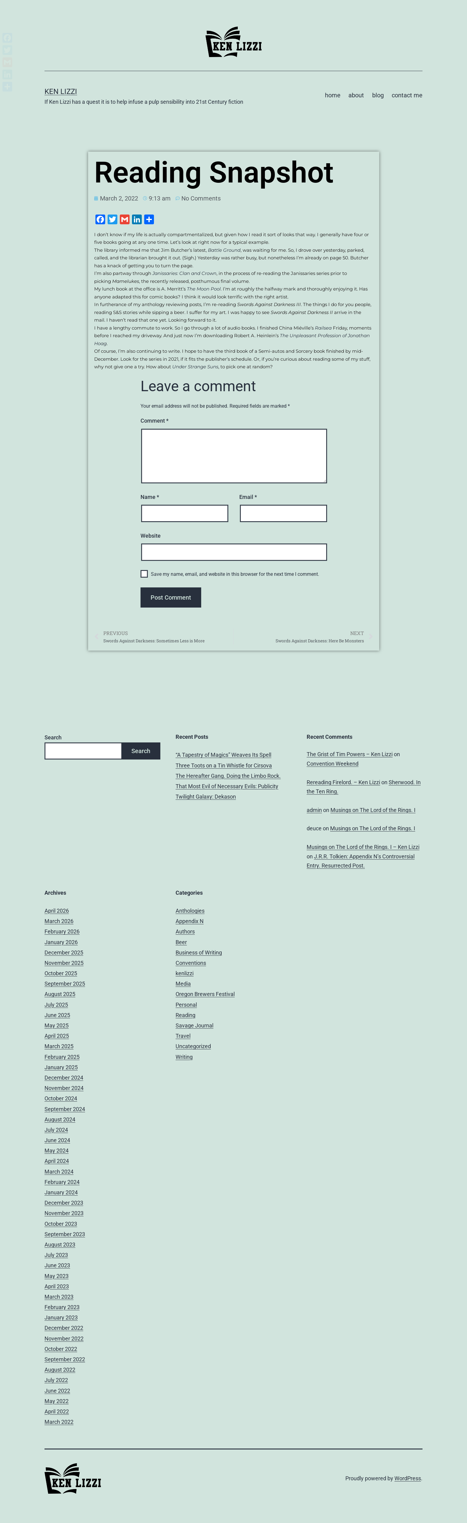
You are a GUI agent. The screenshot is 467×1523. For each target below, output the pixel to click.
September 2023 (65, 1234)
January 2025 (61, 1067)
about (356, 95)
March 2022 (59, 1422)
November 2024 (64, 1088)
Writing (184, 1057)
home (332, 95)
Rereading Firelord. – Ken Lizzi (343, 782)
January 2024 (61, 1192)
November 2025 (64, 963)
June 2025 (57, 1015)
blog (378, 95)
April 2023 (57, 1286)
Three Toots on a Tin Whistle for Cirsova (224, 765)
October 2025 (61, 973)
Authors (185, 931)
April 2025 (57, 1036)
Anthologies (190, 911)
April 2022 (57, 1411)
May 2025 (57, 1025)
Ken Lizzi (61, 91)
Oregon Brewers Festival (205, 994)
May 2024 (57, 1150)
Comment (155, 420)
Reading (185, 1015)
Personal (186, 1004)
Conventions (191, 963)
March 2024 (59, 1171)
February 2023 (62, 1307)
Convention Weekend (332, 763)
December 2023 (64, 1203)
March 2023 (59, 1297)
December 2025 (64, 952)
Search (53, 737)
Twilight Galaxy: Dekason (206, 796)
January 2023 (61, 1317)
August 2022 (60, 1369)
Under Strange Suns (195, 367)
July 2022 (56, 1380)
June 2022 (57, 1391)
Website (151, 535)
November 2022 (64, 1338)
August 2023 (60, 1244)
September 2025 (65, 983)
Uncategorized (193, 1046)
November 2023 (64, 1213)
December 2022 (64, 1328)
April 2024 (57, 1161)
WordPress (407, 1478)
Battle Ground (224, 250)
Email (248, 497)
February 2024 (62, 1182)
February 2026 (62, 931)
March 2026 (59, 921)
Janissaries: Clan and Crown (184, 273)
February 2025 (62, 1057)
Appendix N (190, 921)
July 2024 (56, 1130)
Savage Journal (194, 1025)
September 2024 (65, 1109)
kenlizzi (185, 973)
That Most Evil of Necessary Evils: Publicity (227, 786)
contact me (407, 95)
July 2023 (56, 1255)
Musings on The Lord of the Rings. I (372, 810)
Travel (183, 1036)
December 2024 (64, 1077)
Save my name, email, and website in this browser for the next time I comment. (235, 574)
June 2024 (57, 1140)
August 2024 (60, 1119)
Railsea (323, 328)
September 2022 (65, 1359)
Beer (181, 942)
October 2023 (61, 1224)
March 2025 (59, 1046)
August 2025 (60, 994)
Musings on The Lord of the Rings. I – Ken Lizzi (363, 847)
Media (183, 983)
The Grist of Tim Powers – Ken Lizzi (350, 754)
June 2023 (57, 1265)
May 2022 (57, 1401)
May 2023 (57, 1276)
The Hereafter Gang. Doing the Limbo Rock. (228, 776)
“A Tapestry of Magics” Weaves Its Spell (223, 755)
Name (150, 497)
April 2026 (57, 911)
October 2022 (61, 1349)
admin (314, 810)
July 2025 (56, 1004)
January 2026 (61, 942)
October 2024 (61, 1098)
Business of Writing (199, 952)
